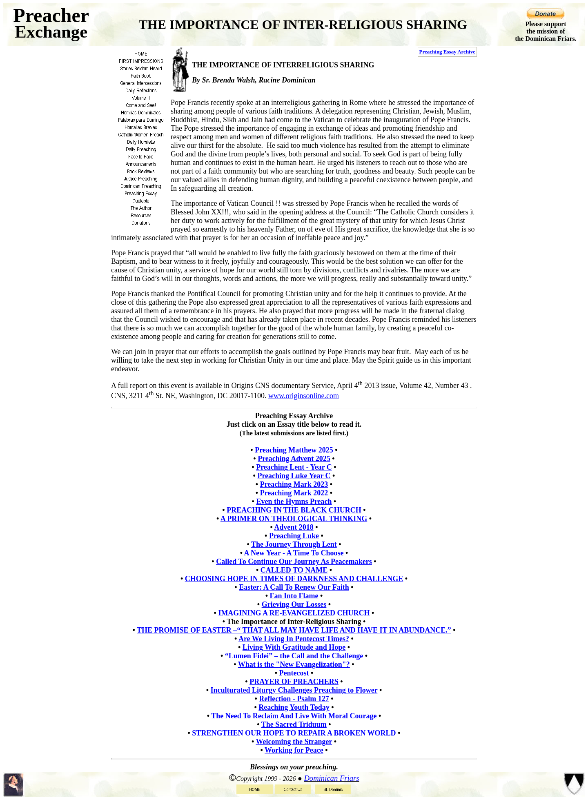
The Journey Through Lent (294, 544)
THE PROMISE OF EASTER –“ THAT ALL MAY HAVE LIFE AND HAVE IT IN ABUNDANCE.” (294, 630)
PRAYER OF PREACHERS (294, 681)
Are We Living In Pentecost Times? (293, 639)
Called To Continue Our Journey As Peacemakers (294, 561)
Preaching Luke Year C (293, 476)
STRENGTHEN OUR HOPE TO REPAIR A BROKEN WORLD (294, 733)
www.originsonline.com (303, 396)
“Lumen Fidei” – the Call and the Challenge (294, 656)
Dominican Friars (331, 778)
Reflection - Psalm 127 (294, 699)
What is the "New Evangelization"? (294, 664)
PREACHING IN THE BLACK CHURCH (294, 510)
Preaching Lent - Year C (294, 467)
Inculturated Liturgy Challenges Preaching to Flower (294, 690)
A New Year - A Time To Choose (294, 553)
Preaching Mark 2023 (294, 484)
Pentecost (294, 673)
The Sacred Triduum (294, 724)
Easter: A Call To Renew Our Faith (294, 587)
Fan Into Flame (294, 596)
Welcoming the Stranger (294, 742)
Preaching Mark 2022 (294, 493)
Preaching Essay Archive (447, 52)
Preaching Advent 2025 (294, 459)
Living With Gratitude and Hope (294, 647)
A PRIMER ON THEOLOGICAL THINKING (293, 519)
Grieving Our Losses (294, 604)
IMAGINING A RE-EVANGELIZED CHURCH (294, 613)
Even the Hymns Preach (294, 501)
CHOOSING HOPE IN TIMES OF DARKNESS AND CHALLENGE (294, 579)
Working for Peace (294, 750)
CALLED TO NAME (294, 570)
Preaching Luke (294, 536)
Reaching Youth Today (293, 707)
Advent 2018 (294, 527)
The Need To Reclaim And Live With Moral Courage (293, 716)
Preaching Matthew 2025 (294, 450)
